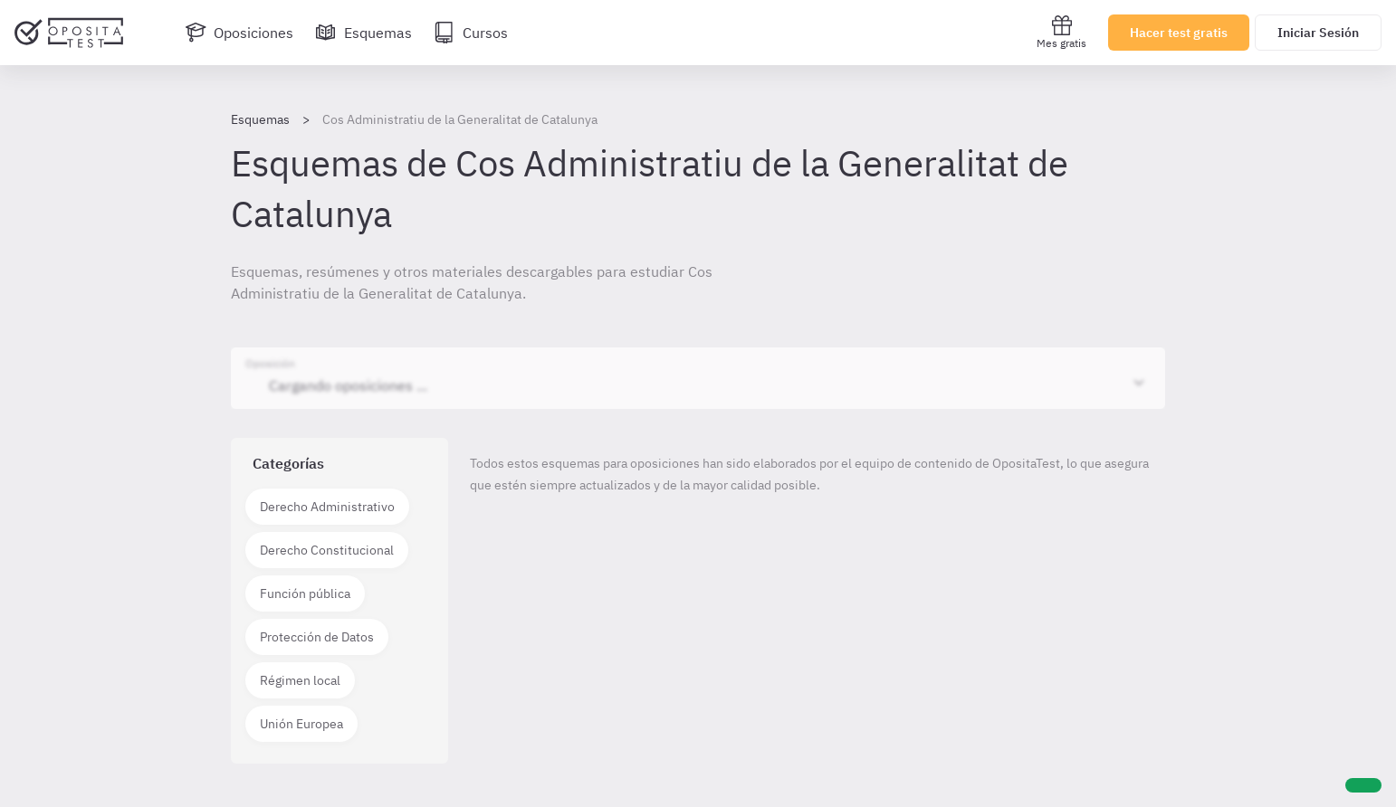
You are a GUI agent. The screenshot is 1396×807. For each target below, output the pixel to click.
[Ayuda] (1363, 785)
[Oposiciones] (239, 32)
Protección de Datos (317, 637)
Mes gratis (1061, 32)
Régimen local (300, 680)
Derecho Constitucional (327, 550)
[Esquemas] (363, 32)
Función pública (305, 593)
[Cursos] (471, 32)
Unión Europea (301, 724)
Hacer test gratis (1179, 32)
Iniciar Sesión (1318, 32)
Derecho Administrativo (327, 506)
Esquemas (260, 119)
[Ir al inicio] (68, 32)
